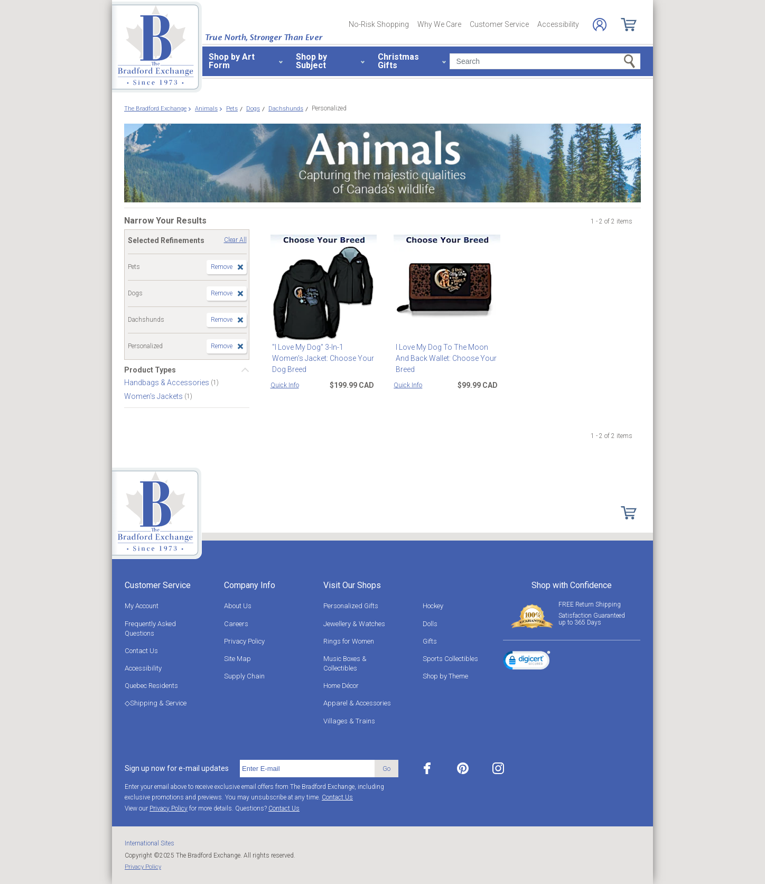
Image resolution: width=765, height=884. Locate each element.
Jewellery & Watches (354, 624)
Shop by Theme (445, 676)
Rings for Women (348, 641)
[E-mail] (307, 769)
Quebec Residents (151, 686)
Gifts (430, 641)
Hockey (433, 606)
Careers (236, 624)
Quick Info (284, 385)
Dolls (430, 624)
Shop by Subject (311, 61)
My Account (141, 606)
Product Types (150, 370)
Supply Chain (244, 676)
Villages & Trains (349, 721)
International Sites (149, 843)
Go (386, 769)
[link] (527, 662)
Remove (221, 267)
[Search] (545, 61)
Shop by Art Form (232, 61)
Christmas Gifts (398, 61)
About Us (237, 606)
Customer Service (499, 24)
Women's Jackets (154, 396)
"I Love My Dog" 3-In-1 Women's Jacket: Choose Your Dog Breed (323, 352)
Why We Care (439, 24)
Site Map (237, 659)
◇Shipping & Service (155, 703)
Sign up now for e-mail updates (177, 768)
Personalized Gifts (350, 606)
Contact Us (141, 651)
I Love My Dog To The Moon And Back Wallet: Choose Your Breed (444, 358)
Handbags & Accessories (167, 382)
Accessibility (558, 24)
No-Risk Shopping (379, 24)
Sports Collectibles (450, 659)
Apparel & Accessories (357, 703)
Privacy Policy (244, 641)
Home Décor (341, 686)
